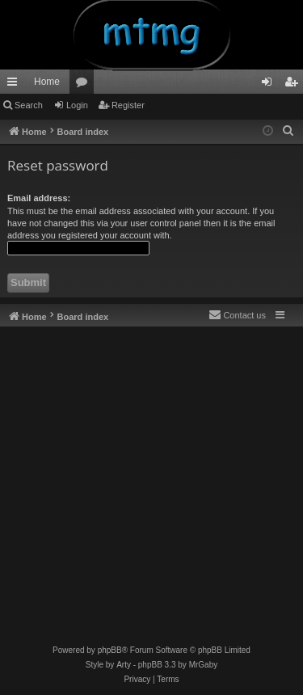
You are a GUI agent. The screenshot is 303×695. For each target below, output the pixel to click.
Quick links (15, 85)
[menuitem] (288, 131)
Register (128, 105)
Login (77, 105)
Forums (85, 85)
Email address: (38, 198)
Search (29, 105)
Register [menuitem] (294, 85)
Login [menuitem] (270, 85)
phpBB (110, 650)
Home (47, 81)
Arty (123, 664)
